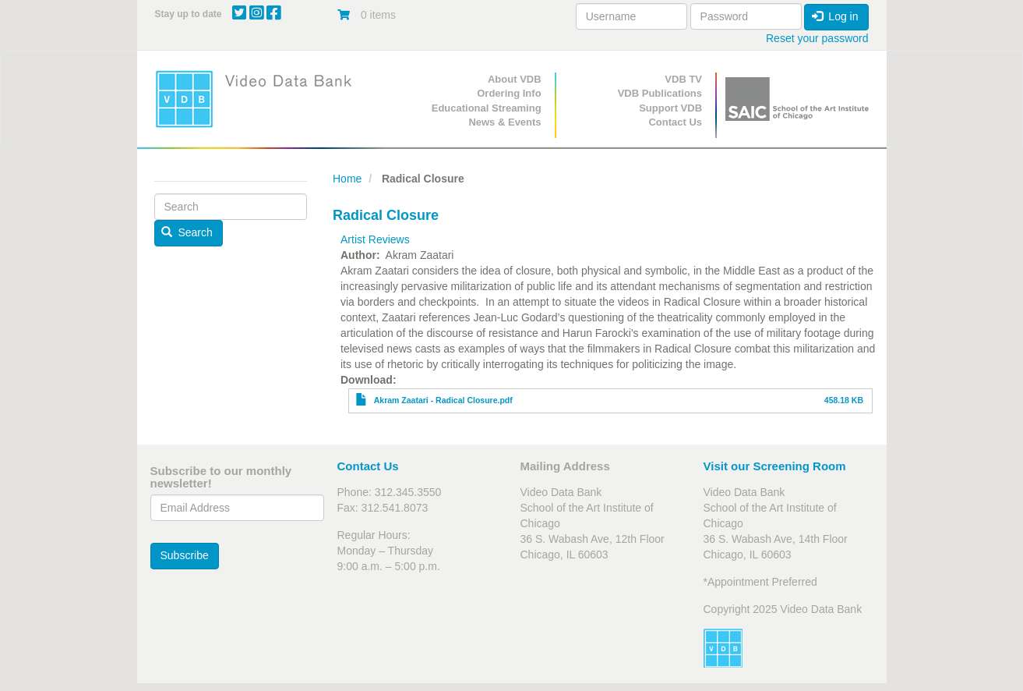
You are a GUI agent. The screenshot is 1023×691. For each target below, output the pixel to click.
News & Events (504, 122)
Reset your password (817, 38)
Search (187, 232)
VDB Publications (660, 93)
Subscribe (185, 555)
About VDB (514, 79)
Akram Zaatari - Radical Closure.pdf (443, 400)
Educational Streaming (486, 108)
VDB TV (683, 79)
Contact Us (675, 122)
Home (347, 178)
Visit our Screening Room (775, 466)
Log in (835, 16)
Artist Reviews (375, 239)
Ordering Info (509, 93)
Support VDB (670, 108)
